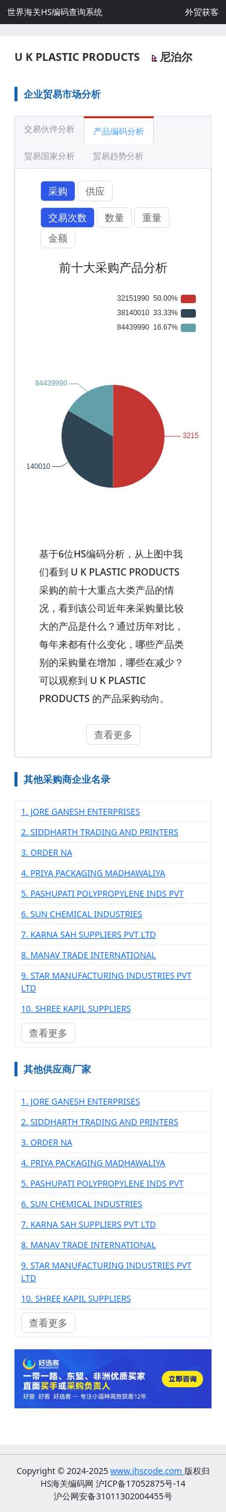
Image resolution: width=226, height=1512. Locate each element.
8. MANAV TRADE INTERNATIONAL (88, 955)
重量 (152, 217)
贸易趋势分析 (118, 156)
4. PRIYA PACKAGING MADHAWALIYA (93, 873)
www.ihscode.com (147, 1470)
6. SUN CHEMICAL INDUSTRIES (81, 914)
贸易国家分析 (49, 156)
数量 (114, 217)
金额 (57, 238)
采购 (57, 191)
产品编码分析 (118, 131)
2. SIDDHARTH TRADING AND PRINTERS (99, 832)
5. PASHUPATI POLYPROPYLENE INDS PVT (102, 893)
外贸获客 (202, 11)
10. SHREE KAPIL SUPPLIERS (76, 1008)
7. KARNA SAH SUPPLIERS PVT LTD (88, 934)
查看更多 (113, 734)
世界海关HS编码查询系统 (54, 11)
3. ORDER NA (46, 852)
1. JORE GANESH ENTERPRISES (80, 811)
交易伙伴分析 (49, 128)
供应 (95, 191)
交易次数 (67, 217)
